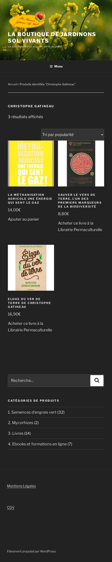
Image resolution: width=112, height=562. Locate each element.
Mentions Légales (21, 486)
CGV (10, 507)
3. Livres (15, 433)
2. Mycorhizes (20, 422)
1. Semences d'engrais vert (32, 412)
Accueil (13, 84)
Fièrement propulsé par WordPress (31, 551)
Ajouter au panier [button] (23, 219)
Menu (56, 66)
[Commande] (72, 135)
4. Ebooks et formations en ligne (37, 444)
